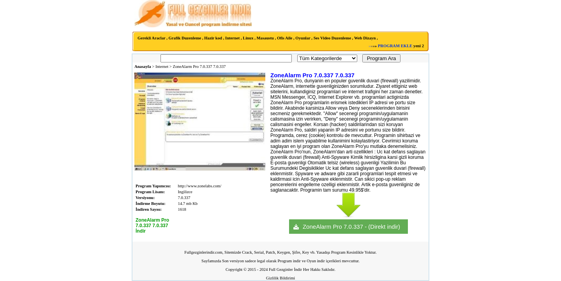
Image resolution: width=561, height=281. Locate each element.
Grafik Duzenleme (185, 38)
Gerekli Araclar (152, 38)
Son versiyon (233, 261)
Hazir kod (213, 38)
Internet (232, 38)
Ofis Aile (284, 38)
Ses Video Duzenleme (332, 38)
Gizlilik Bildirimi (280, 278)
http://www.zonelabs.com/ (200, 186)
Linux (248, 38)
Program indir (289, 261)
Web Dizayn (365, 38)
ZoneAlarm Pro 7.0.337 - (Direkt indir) (351, 226)
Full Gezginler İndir (285, 269)
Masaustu (265, 38)
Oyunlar (302, 38)
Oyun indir (316, 261)
